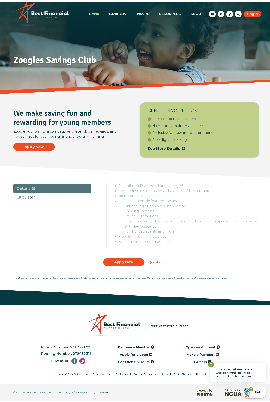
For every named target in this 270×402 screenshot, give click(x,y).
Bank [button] (94, 14)
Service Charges (181, 374)
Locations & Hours (229, 14)
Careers (200, 362)
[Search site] (238, 14)
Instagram (82, 362)
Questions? (157, 262)
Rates (221, 14)
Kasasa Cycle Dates (69, 374)
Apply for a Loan (133, 355)
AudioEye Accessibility (98, 374)
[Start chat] (254, 392)
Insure (142, 14)
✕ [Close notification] (211, 364)
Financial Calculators (144, 374)
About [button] (196, 14)
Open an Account (200, 347)
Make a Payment (200, 355)
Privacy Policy (204, 374)
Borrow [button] (118, 14)
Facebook (74, 362)
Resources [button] (170, 14)
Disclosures (122, 374)
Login (252, 14)
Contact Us (212, 14)
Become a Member (134, 347)
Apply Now (34, 147)
